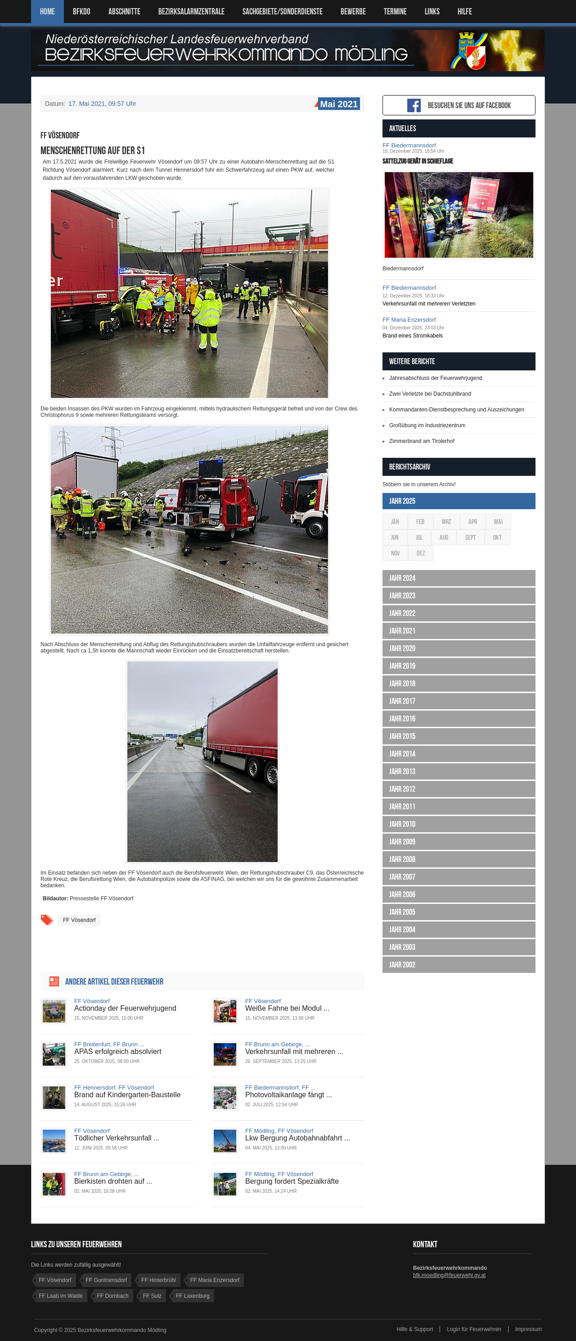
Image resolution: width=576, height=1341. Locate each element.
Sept (470, 537)
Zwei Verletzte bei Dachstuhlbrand (430, 394)
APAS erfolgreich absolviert (118, 1051)
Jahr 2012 (402, 789)
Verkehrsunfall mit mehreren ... (294, 1051)
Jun (395, 537)
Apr (472, 521)
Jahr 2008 (402, 859)
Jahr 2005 (402, 912)
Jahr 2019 (402, 665)
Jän (395, 521)
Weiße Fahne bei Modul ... (287, 1008)
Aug (444, 537)
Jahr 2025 (402, 501)
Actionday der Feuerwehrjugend (125, 1008)
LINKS (432, 11)
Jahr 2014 (402, 753)
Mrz (446, 521)
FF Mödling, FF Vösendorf (279, 1130)
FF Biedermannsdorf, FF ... (280, 1087)
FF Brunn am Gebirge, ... (277, 1044)
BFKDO (81, 11)
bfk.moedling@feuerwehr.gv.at (449, 1275)
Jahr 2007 (402, 876)
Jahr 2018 (402, 683)
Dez (421, 553)
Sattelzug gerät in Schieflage (417, 161)
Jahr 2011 (402, 806)
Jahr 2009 (402, 841)
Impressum (528, 1329)
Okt (497, 537)
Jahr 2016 (402, 718)
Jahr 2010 (402, 824)
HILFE (465, 11)
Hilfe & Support (415, 1329)
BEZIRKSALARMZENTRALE (191, 11)
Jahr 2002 (402, 964)
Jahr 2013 (402, 771)
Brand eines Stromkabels (412, 336)
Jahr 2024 (402, 578)
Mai (498, 521)
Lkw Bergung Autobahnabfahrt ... (297, 1138)
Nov (395, 553)
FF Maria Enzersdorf (409, 319)
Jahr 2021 (402, 630)
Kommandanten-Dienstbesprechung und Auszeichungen (456, 409)
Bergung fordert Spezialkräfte (292, 1181)
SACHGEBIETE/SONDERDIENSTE (283, 11)
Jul (419, 537)
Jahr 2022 (402, 613)
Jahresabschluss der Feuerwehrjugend (435, 378)
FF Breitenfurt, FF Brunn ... (109, 1044)
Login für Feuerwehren (474, 1329)
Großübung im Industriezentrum (427, 425)
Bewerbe (353, 11)
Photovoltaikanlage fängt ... (288, 1095)
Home (47, 11)
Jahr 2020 (402, 648)
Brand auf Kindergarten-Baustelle (127, 1095)
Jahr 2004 (402, 929)
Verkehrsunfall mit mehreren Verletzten (429, 304)
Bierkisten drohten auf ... (113, 1181)
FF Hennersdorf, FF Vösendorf (114, 1087)
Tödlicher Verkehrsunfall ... (116, 1138)
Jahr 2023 (402, 595)
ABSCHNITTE (124, 11)
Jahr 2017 (402, 701)
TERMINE (395, 11)
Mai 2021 (338, 104)
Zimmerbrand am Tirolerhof (421, 441)
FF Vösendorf (79, 920)
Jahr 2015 (402, 736)
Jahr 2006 (402, 894)
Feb (420, 521)
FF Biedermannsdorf (409, 145)
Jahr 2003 (402, 947)
